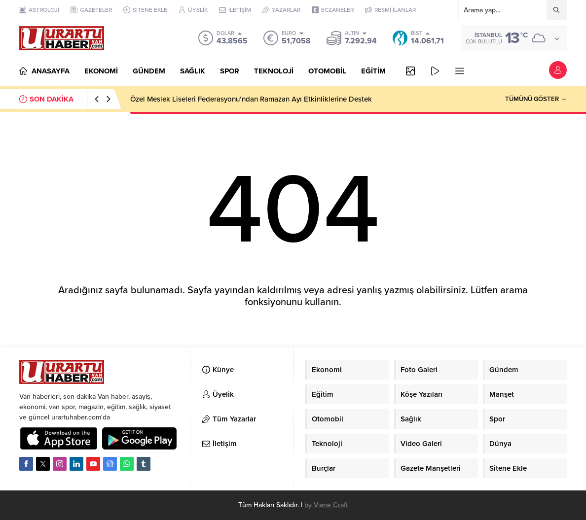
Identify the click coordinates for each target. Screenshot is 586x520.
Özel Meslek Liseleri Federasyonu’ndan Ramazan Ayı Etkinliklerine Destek (251, 99)
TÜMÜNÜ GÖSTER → (536, 99)
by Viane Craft (326, 505)
